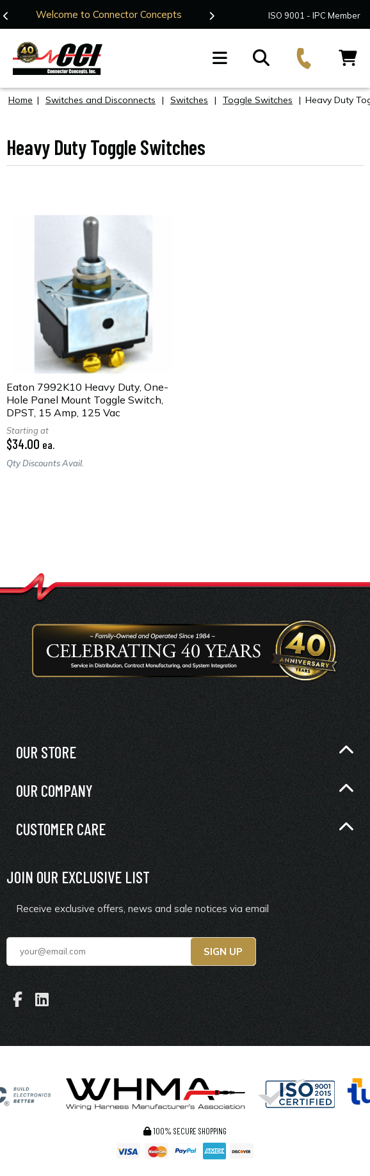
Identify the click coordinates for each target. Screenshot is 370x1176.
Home (20, 99)
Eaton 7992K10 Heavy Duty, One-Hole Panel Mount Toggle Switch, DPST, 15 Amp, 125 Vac (87, 399)
